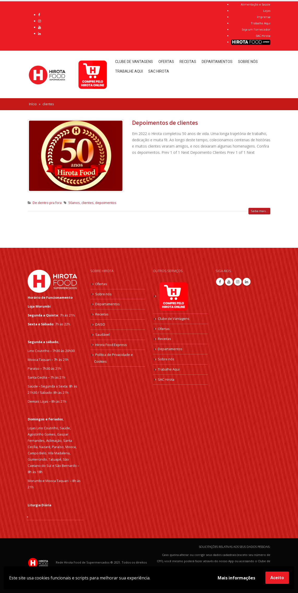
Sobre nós (248, 62)
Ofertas (166, 62)
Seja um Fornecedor (256, 29)
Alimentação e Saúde (255, 4)
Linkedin (247, 282)
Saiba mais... (259, 211)
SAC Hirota (263, 36)
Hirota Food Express (111, 342)
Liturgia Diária (40, 505)
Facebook (220, 282)
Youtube (229, 282)
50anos (74, 203)
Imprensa (263, 17)
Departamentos (217, 62)
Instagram (238, 282)
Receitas (188, 62)
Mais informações (236, 578)
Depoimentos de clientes (165, 122)
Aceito (277, 577)
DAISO (100, 323)
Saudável (102, 333)
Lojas (266, 11)
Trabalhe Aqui (260, 23)
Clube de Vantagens (134, 62)
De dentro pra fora (47, 203)
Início (33, 104)
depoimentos (105, 203)
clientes (87, 203)
